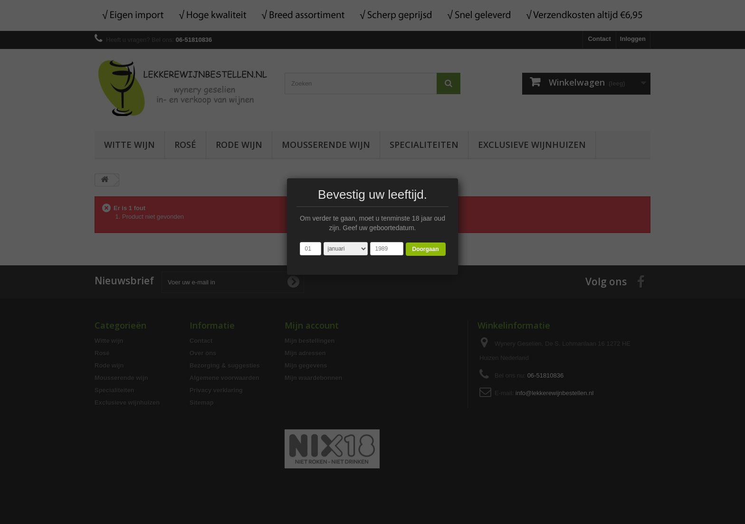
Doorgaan (425, 249)
